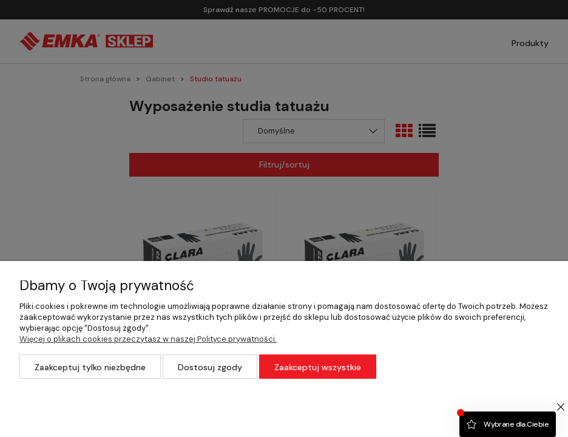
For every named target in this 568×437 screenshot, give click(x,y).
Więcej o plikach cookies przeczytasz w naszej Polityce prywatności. (148, 339)
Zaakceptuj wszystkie (317, 367)
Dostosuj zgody (210, 367)
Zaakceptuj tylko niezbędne (90, 367)
